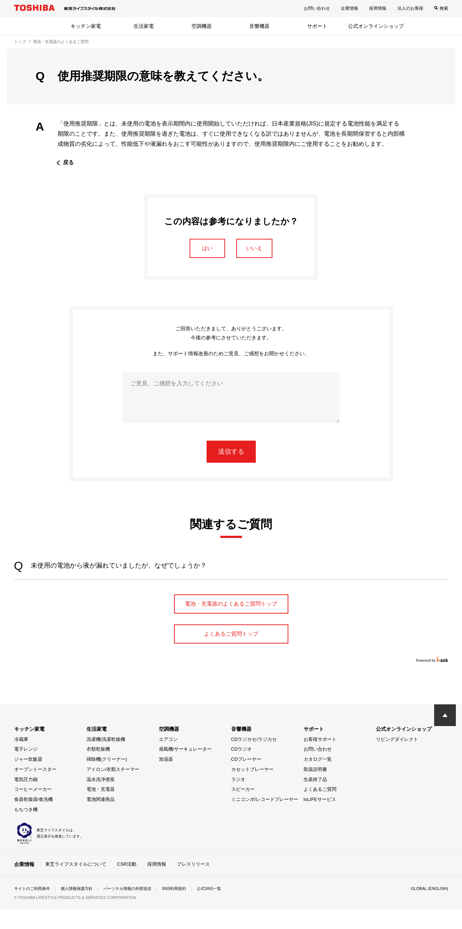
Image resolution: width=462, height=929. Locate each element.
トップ (20, 41)
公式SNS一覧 (222, 908)
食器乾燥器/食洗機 (33, 819)
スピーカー (243, 809)
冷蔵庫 (21, 759)
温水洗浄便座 (100, 799)
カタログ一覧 (318, 779)
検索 (444, 8)
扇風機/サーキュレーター (185, 769)
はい (203, 249)
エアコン (168, 759)
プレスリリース (193, 884)
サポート (317, 26)
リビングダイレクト (397, 759)
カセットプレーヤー (252, 789)
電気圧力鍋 (26, 799)
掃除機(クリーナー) (106, 779)
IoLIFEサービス (320, 819)
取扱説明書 (315, 789)
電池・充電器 (100, 809)
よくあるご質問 (320, 809)
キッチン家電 (86, 26)
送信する (231, 454)
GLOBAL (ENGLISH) (428, 908)
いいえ (259, 249)
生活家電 (143, 26)
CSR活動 (126, 884)
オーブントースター (35, 789)
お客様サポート (320, 759)
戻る (69, 162)
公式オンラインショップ (376, 26)
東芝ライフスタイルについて (75, 884)
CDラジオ (241, 769)
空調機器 (201, 26)
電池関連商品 (100, 819)
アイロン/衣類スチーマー (113, 789)
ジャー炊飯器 (28, 779)
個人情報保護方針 (81, 908)
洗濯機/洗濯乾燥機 (106, 759)
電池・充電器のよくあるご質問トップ (231, 614)
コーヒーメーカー (33, 809)
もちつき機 (26, 829)
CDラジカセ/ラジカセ (254, 759)
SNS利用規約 (186, 908)
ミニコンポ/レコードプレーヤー (264, 819)
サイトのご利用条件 (33, 908)
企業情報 (349, 8)
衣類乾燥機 (98, 769)
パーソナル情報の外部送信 (136, 908)
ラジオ (238, 799)
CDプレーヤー (246, 779)
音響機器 (259, 26)
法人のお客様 (410, 8)
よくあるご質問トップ (231, 652)
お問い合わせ (317, 8)
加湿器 (166, 779)
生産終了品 (315, 799)
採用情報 (377, 8)
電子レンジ (26, 769)
